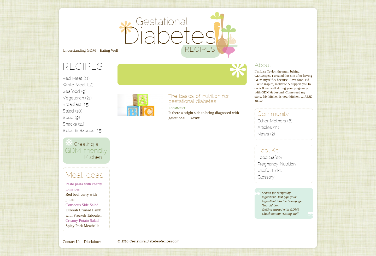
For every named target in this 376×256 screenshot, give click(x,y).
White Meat (78, 85)
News (266, 134)
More (195, 118)
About (263, 66)
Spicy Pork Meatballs (82, 226)
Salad (72, 111)
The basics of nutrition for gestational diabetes (198, 99)
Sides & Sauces (82, 131)
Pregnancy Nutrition (276, 164)
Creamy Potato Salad (82, 220)
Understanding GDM (79, 50)
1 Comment (176, 108)
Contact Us (71, 242)
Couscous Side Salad (82, 205)
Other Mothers (274, 121)
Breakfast (76, 105)
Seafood (74, 92)
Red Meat (76, 78)
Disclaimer (92, 242)
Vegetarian (77, 98)
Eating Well (109, 50)
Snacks (73, 124)
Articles (268, 128)
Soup (71, 118)
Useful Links (269, 171)
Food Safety (269, 158)
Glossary (265, 177)
